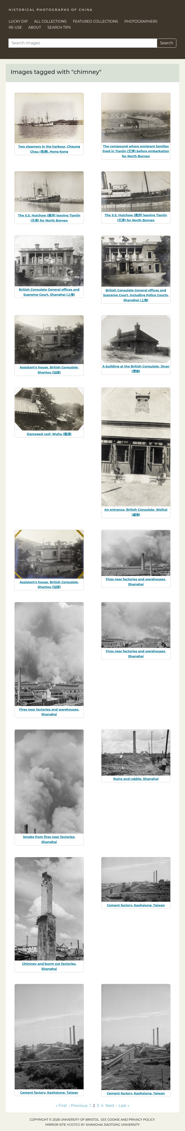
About (34, 27)
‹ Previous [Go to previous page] (78, 1105)
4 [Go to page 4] (102, 1105)
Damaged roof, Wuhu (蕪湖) (49, 434)
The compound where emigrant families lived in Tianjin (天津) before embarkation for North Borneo (135, 151)
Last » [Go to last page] (124, 1105)
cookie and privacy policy (131, 1119)
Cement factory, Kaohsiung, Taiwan (136, 905)
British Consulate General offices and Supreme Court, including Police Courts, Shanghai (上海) (136, 295)
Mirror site (55, 1124)
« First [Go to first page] (61, 1105)
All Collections (50, 21)
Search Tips (59, 27)
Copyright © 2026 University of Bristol (64, 1119)
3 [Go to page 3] (98, 1105)
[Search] (82, 43)
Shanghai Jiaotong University (113, 1124)
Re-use (15, 27)
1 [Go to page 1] (90, 1105)
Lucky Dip (18, 21)
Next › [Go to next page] (111, 1105)
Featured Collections (95, 21)
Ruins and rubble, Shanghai (136, 779)
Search (166, 43)
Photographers (141, 21)
